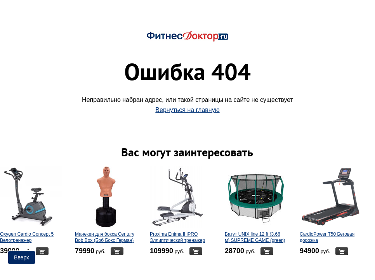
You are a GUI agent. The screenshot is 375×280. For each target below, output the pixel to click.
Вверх (21, 257)
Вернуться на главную (187, 110)
